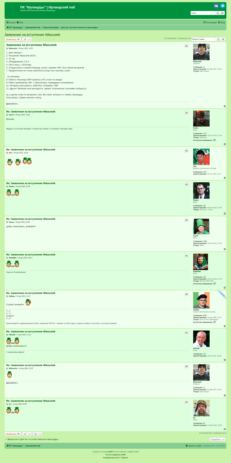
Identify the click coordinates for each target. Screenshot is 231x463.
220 (204, 206)
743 (204, 354)
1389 (205, 241)
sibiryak (196, 348)
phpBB (110, 452)
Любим (196, 310)
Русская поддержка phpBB (115, 455)
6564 (205, 315)
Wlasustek (197, 61)
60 (204, 423)
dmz (194, 166)
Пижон (195, 200)
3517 (205, 172)
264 (204, 277)
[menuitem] (19, 22)
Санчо (195, 128)
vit (194, 418)
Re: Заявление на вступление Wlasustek (30, 111)
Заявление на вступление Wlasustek (32, 34)
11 (204, 67)
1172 (205, 133)
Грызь (195, 236)
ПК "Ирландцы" (33, 7)
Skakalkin (197, 271)
